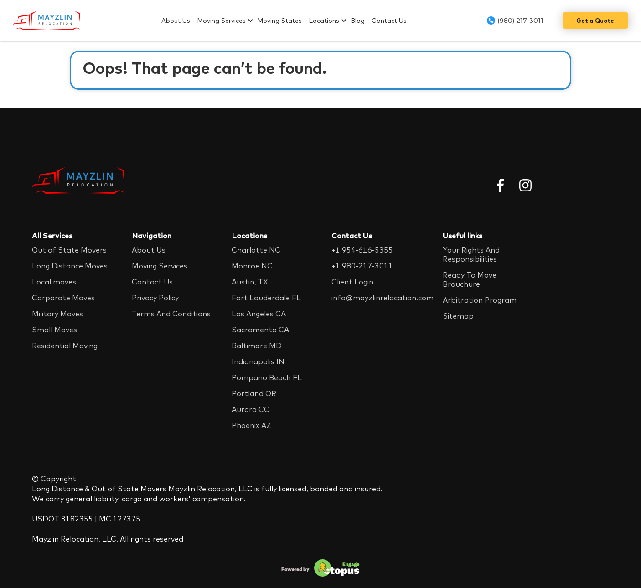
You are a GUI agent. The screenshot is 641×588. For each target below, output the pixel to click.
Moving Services (221, 20)
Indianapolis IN (258, 361)
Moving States (279, 20)
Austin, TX (250, 281)
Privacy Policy (155, 297)
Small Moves (54, 329)
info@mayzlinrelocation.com (382, 297)
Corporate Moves (63, 297)
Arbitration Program (480, 299)
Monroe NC (252, 265)
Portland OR (254, 393)
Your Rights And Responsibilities (471, 254)
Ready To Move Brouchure (469, 279)
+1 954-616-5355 (362, 249)
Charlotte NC (256, 249)
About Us (175, 20)
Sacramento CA (260, 329)
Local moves (54, 281)
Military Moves (57, 313)
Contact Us (389, 20)
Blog (358, 20)
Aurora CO (251, 409)
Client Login (352, 281)
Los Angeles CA (259, 313)
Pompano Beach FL (267, 377)
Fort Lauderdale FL (266, 297)
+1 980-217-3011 (362, 265)
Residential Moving (65, 345)
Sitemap (458, 315)
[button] (227, 20)
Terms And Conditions (171, 313)
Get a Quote (595, 20)
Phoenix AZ (251, 425)
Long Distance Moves (70, 265)
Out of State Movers (69, 249)
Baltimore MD (257, 345)
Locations (324, 20)
